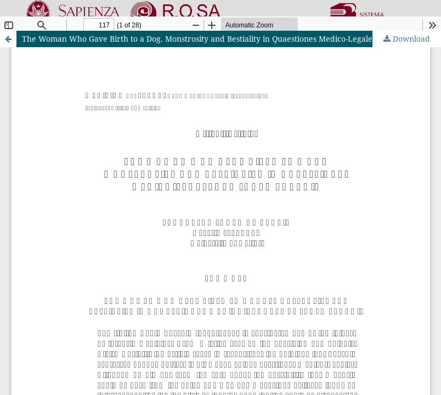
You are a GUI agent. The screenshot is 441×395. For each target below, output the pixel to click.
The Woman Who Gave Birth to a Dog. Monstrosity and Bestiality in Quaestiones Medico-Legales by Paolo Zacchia (230, 38)
